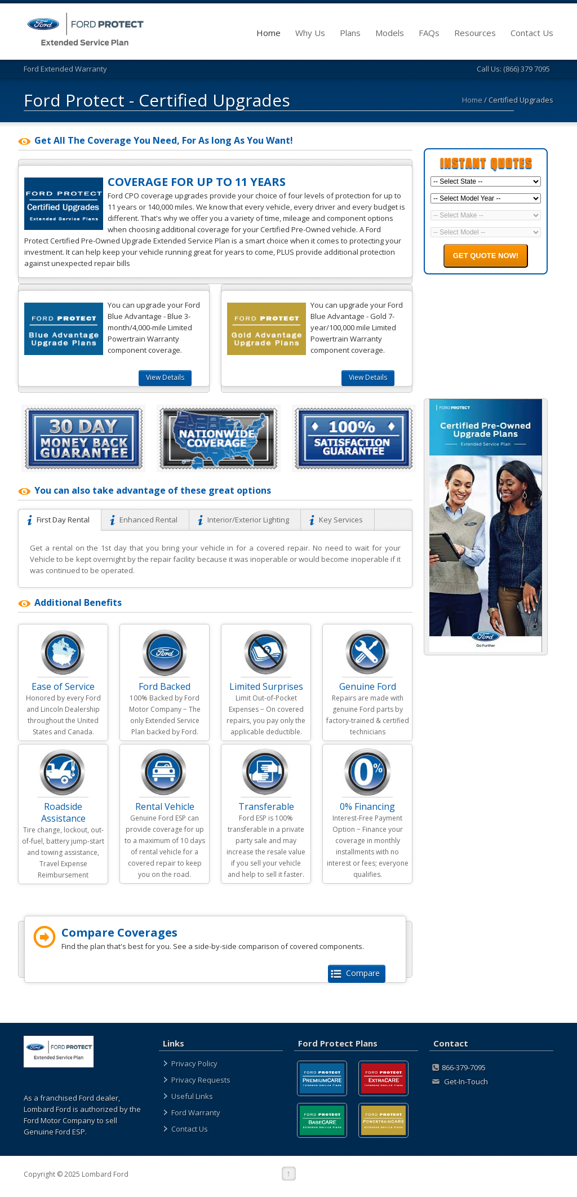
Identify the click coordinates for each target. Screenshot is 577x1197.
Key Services (337, 520)
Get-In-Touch (460, 1081)
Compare (357, 973)
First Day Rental (60, 520)
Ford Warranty (195, 1112)
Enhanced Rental (145, 520)
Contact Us (532, 32)
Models (389, 32)
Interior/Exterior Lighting (245, 520)
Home (268, 32)
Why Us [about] (310, 32)
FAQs (429, 32)
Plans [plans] (350, 32)
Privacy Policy (194, 1063)
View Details (165, 377)
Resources (475, 32)
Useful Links (192, 1096)
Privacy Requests (200, 1080)
